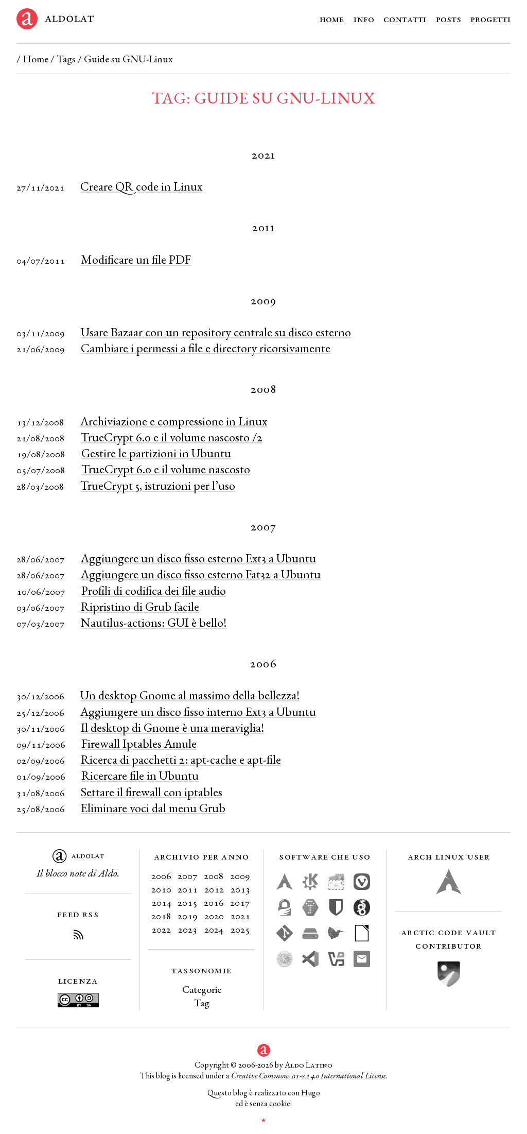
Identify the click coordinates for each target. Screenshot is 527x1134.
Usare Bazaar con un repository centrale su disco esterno (216, 332)
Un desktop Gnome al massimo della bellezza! (190, 695)
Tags (66, 58)
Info (364, 18)
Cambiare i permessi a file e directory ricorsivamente (205, 348)
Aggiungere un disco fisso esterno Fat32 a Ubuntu (201, 574)
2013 (240, 889)
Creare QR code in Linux (141, 186)
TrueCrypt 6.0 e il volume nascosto (165, 469)
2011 (188, 889)
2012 (214, 889)
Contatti (404, 18)
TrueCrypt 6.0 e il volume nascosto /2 (171, 437)
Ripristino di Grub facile (140, 606)
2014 (161, 902)
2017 (240, 902)
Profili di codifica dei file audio (153, 590)
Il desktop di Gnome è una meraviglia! (172, 727)
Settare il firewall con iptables (151, 792)
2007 (188, 875)
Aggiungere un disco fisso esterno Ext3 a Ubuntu (198, 558)
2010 (161, 889)
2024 (213, 929)
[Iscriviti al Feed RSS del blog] (78, 936)
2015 (188, 902)
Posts (448, 18)
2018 (161, 915)
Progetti (490, 18)
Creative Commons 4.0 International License (308, 1075)
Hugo (310, 1092)
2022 (161, 929)
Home (332, 18)
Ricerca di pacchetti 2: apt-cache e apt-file (181, 759)
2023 (187, 929)
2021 (240, 915)
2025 (240, 929)
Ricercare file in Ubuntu (140, 775)
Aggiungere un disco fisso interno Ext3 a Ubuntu (198, 711)
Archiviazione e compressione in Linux (173, 421)
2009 (240, 875)
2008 (214, 875)
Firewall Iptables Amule (139, 743)
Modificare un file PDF (136, 259)
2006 (161, 875)
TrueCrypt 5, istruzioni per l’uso (157, 485)
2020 (214, 915)
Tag (201, 1002)
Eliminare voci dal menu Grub (153, 808)
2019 (188, 915)
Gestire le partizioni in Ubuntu (156, 453)
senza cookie (270, 1103)
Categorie (201, 989)
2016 (214, 902)
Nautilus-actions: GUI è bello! (153, 622)
